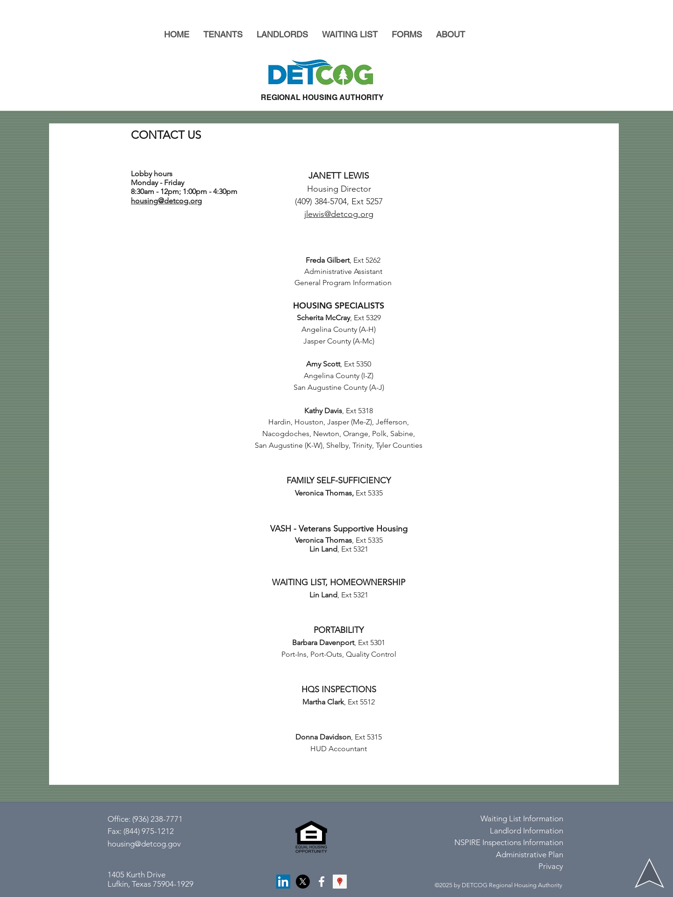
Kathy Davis (323, 410)
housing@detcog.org (166, 200)
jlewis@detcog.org (338, 214)
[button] (223, 34)
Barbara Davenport (323, 642)
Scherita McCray (323, 317)
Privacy (550, 866)
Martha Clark (323, 701)
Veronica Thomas (323, 492)
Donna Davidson (323, 736)
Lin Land (323, 549)
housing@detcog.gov (144, 843)
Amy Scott (323, 363)
